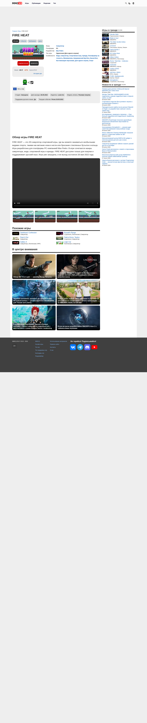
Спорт (91, 60)
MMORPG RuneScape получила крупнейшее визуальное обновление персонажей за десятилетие (117, 121)
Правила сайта (54, 344)
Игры (27, 3)
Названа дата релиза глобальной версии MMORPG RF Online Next (115, 89)
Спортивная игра (75, 56)
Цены (40, 41)
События (23, 41)
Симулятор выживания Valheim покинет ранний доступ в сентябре (117, 144)
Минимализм (68, 58)
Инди (58, 56)
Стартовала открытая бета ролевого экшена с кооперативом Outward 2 (117, 102)
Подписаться (23, 63)
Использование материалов (58, 341)
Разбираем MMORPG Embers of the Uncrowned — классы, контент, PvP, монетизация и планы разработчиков (77, 275)
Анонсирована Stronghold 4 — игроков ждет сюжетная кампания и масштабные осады (116, 128)
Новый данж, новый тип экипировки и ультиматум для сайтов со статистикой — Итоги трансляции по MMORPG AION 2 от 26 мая (78, 300)
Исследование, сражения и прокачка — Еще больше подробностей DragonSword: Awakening (118, 115)
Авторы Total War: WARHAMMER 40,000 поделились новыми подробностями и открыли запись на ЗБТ (117, 96)
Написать (34, 63)
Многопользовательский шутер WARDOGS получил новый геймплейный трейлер (116, 155)
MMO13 (37, 341)
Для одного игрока (81, 60)
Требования (32, 41)
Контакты (53, 347)
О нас (51, 350)
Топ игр (37, 347)
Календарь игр (39, 353)
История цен (37, 73)
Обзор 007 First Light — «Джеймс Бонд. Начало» (32, 277)
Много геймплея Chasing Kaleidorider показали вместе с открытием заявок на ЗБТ (117, 133)
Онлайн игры (39, 344)
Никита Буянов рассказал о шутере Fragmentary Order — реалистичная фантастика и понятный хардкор (118, 162)
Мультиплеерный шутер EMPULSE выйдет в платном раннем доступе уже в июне (117, 139)
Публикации (36, 3)
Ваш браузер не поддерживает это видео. (56, 183)
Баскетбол (94, 58)
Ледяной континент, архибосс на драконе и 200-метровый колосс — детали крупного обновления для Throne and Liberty (33, 300)
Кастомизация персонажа (65, 60)
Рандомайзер (39, 356)
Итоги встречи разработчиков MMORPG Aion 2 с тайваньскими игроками (77, 327)
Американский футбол (81, 58)
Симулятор (60, 46)
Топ (54, 3)
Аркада (84, 56)
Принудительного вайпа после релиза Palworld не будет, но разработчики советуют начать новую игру (117, 108)
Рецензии (47, 3)
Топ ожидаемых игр (41, 350)
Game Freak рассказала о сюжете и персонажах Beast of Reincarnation (118, 150)
